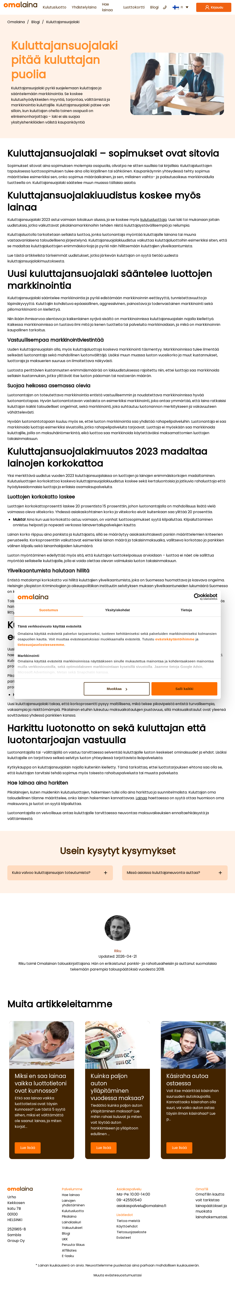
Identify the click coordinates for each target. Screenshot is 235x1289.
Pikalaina (69, 1216)
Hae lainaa (107, 7)
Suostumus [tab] (48, 610)
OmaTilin (203, 1194)
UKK (65, 1239)
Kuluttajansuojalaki (62, 22)
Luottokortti (134, 7)
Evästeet (124, 1237)
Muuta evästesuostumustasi (118, 1275)
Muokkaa (117, 689)
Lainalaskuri (71, 1222)
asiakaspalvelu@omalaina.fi (141, 1205)
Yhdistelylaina (84, 7)
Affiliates (69, 1250)
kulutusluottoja (153, 219)
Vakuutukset (72, 1227)
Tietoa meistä (128, 1221)
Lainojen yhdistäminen (73, 1203)
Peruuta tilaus (73, 1244)
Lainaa (141, 798)
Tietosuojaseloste (131, 1232)
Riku (117, 951)
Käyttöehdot (127, 1226)
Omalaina (16, 22)
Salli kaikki (184, 689)
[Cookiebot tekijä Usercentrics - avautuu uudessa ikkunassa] (197, 596)
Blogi (154, 7)
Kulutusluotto (54, 7)
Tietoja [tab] (186, 610)
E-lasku (68, 1256)
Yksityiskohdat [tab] (117, 610)
